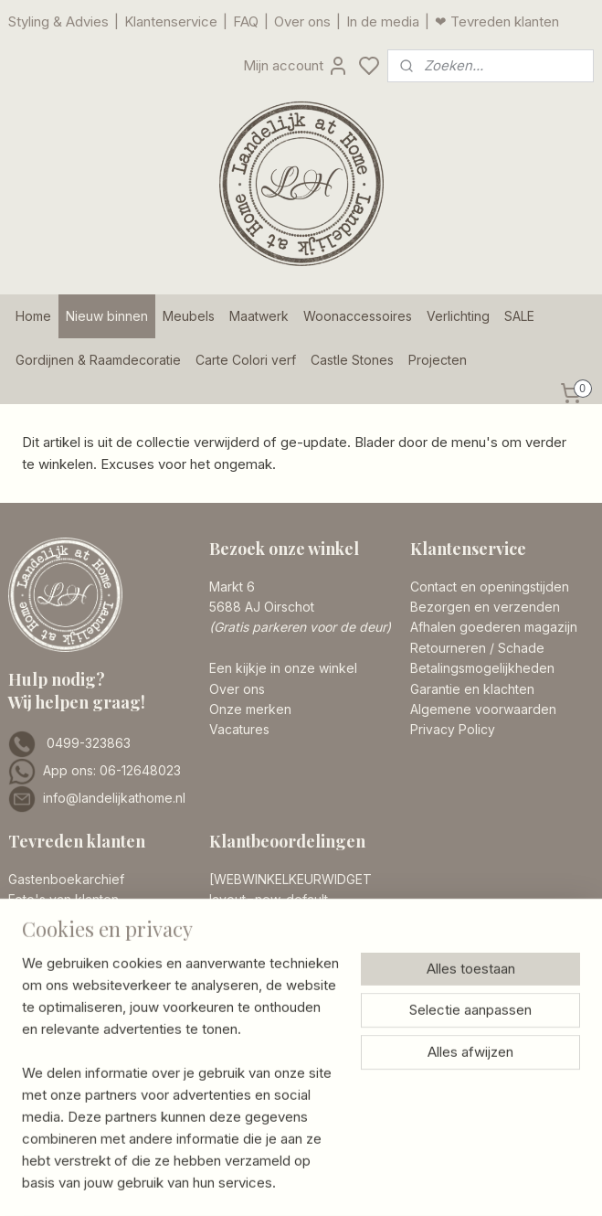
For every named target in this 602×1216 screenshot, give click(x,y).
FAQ (246, 21)
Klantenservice (170, 21)
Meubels (189, 316)
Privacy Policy (452, 729)
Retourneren (448, 648)
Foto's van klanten (63, 899)
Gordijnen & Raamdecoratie (98, 360)
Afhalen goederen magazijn (493, 627)
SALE (519, 316)
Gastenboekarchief (66, 879)
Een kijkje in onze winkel (283, 668)
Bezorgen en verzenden (485, 606)
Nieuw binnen (107, 316)
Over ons (302, 21)
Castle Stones (352, 360)
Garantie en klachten (472, 689)
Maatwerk (259, 316)
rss (409, 1166)
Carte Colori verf (245, 360)
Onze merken (250, 709)
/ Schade (515, 648)
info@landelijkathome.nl (114, 797)
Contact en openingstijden (489, 586)
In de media (382, 21)
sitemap (373, 1166)
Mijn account (296, 66)
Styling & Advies (58, 21)
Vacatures (239, 729)
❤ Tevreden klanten (497, 21)
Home (33, 316)
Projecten (437, 360)
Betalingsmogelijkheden (482, 668)
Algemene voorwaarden (483, 709)
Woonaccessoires (357, 316)
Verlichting (458, 316)
